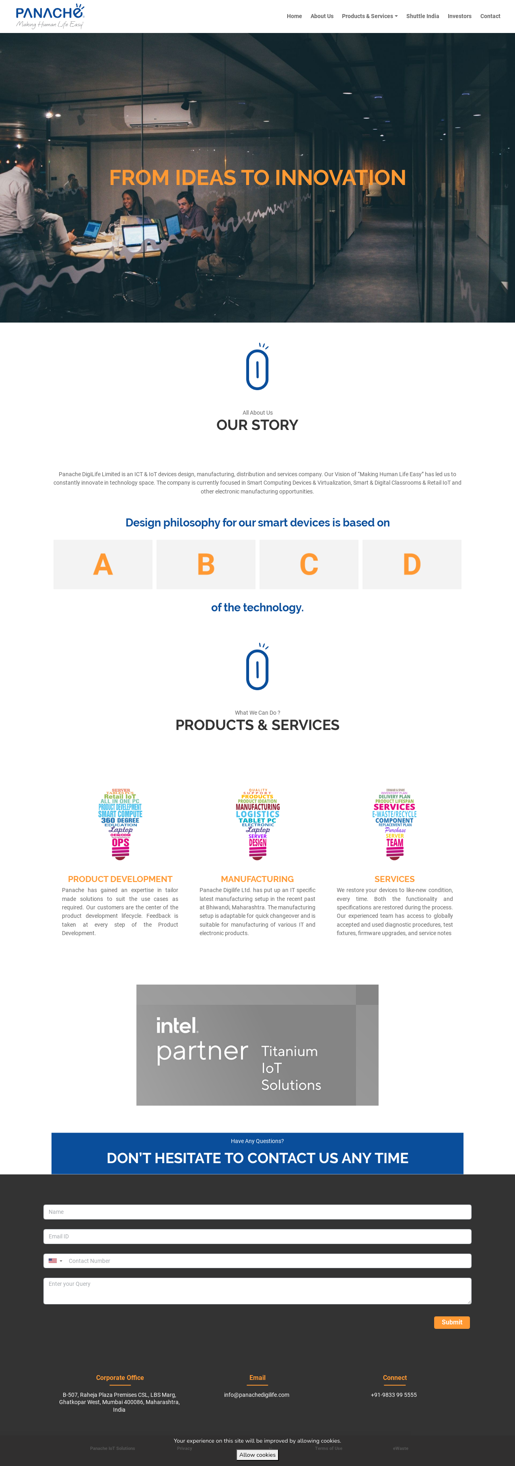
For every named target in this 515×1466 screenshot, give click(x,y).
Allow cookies (257, 1455)
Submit (452, 1322)
